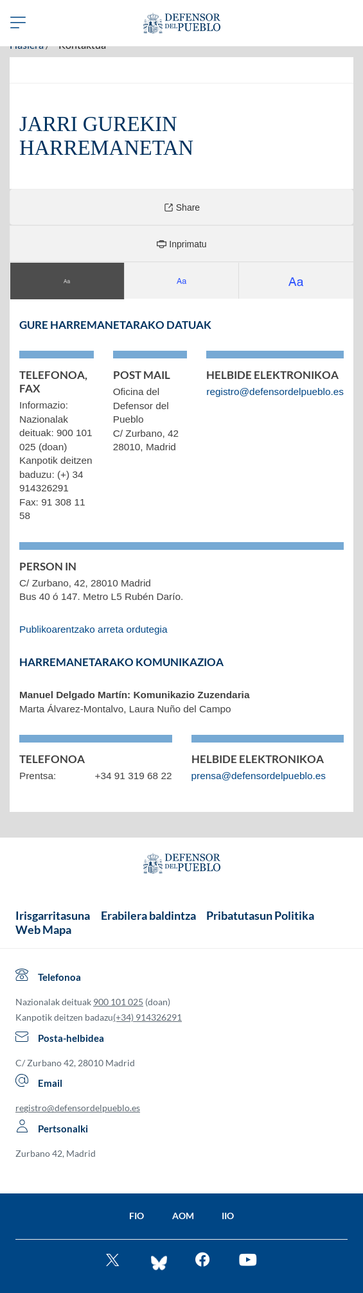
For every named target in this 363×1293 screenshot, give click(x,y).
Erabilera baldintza (148, 915)
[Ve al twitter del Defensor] (114, 1261)
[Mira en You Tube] (247, 1261)
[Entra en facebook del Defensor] (202, 1261)
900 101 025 (118, 1001)
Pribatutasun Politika (260, 915)
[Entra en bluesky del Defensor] (159, 1261)
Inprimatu (181, 244)
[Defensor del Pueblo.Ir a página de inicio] (181, 865)
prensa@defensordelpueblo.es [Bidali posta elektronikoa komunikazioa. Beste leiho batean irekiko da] (258, 775)
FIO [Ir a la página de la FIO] (136, 1215)
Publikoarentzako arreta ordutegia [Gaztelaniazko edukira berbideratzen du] (93, 629)
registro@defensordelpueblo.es (77, 1107)
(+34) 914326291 (147, 1017)
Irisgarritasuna (52, 915)
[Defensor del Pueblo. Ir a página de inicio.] (181, 23)
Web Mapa (43, 929)
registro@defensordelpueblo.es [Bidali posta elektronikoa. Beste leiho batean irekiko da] (275, 391)
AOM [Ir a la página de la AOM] (183, 1215)
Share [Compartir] (182, 207)
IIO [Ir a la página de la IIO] (228, 1215)
